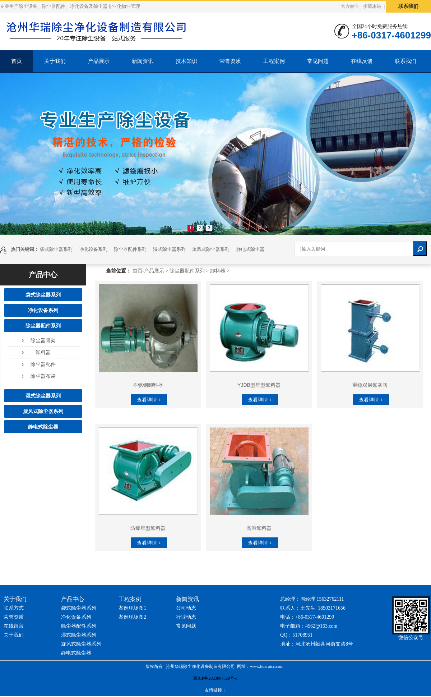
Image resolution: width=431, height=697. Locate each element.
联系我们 (408, 6)
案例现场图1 (132, 608)
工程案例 (274, 61)
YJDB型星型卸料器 (259, 385)
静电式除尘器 (250, 249)
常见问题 (318, 61)
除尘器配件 (43, 364)
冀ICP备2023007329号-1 (215, 678)
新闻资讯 (142, 61)
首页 (16, 61)
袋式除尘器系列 (56, 249)
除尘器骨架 (43, 340)
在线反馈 (361, 61)
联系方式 (14, 608)
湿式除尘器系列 (169, 249)
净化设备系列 (93, 249)
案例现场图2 (132, 617)
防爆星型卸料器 (148, 528)
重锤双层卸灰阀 (370, 385)
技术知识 (186, 61)
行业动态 (186, 617)
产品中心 (43, 275)
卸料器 (43, 352)
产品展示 (99, 61)
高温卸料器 (259, 528)
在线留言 (14, 626)
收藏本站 (372, 6)
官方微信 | (350, 7)
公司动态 (186, 608)
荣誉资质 (230, 61)
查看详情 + (149, 400)
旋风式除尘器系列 (211, 249)
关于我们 (55, 61)
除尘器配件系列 (130, 249)
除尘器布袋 (43, 376)
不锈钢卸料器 (148, 385)
